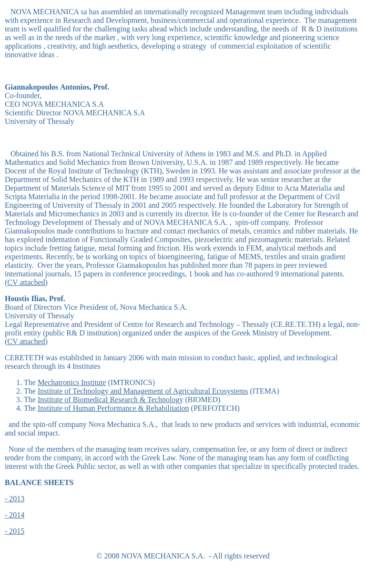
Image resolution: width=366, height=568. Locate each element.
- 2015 (14, 531)
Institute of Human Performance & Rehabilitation (113, 408)
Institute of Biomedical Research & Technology (110, 400)
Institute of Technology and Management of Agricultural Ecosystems (143, 391)
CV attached (26, 282)
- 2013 (14, 499)
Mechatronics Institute (72, 382)
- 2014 (14, 515)
